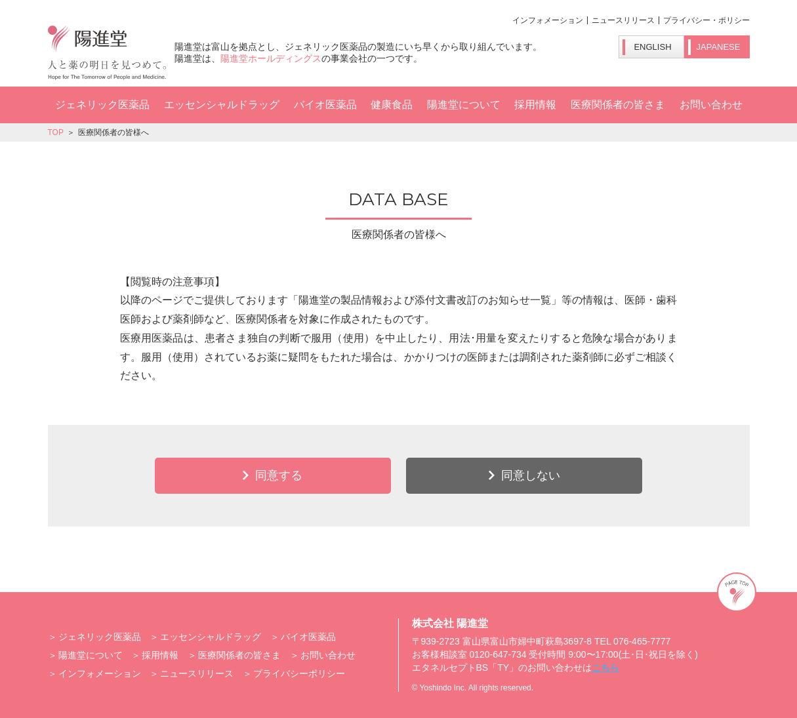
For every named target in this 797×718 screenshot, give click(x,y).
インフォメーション (547, 20)
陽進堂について (464, 104)
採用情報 (535, 104)
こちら (605, 667)
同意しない (530, 475)
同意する (278, 475)
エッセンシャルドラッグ (221, 104)
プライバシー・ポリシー (706, 20)
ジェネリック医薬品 (102, 104)
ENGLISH (652, 47)
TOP (56, 132)
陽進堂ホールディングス (270, 58)
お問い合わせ (711, 104)
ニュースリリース (623, 20)
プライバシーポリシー (299, 673)
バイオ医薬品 (325, 104)
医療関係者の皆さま (618, 104)
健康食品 (392, 104)
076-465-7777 (641, 641)
